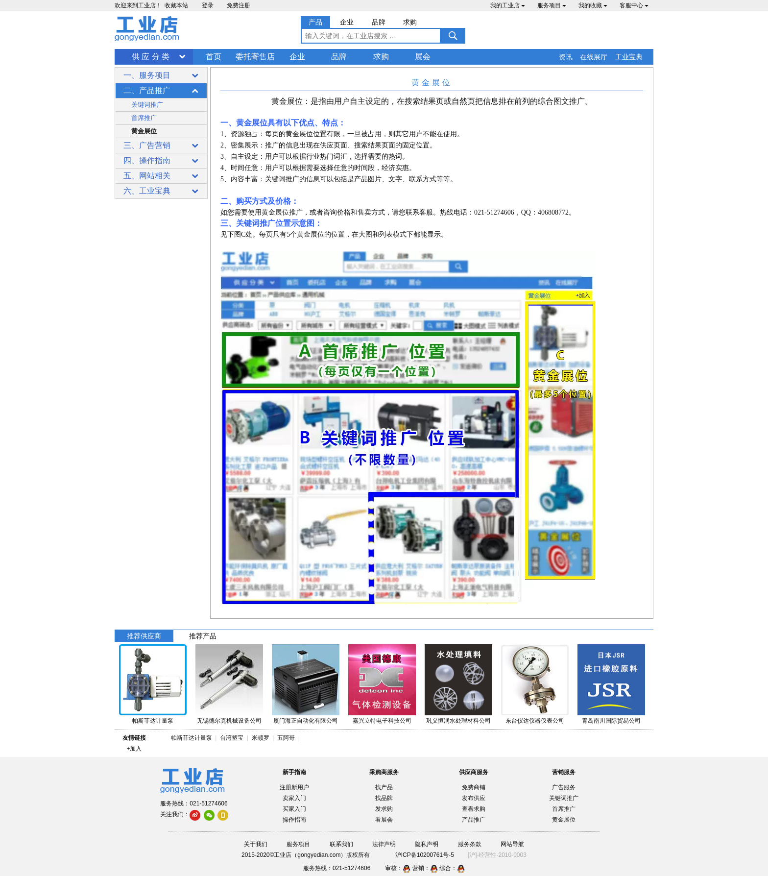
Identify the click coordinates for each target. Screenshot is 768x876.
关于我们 (255, 844)
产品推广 (473, 819)
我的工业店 (507, 5)
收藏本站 (176, 5)
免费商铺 (473, 787)
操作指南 (294, 819)
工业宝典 (629, 57)
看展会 (384, 819)
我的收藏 (592, 5)
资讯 (566, 57)
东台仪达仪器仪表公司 (534, 720)
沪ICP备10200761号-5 (424, 855)
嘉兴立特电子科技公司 (382, 720)
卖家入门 (294, 798)
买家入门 (294, 808)
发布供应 (473, 798)
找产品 (384, 787)
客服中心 (634, 5)
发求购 (384, 808)
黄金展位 (144, 131)
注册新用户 (294, 787)
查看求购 (473, 808)
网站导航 (512, 844)
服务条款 (469, 844)
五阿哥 (286, 737)
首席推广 (144, 118)
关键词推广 (147, 104)
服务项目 (551, 5)
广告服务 (564, 787)
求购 (381, 56)
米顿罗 (262, 737)
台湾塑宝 (231, 737)
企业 (297, 56)
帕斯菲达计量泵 (152, 720)
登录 (208, 5)
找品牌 (384, 798)
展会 (423, 56)
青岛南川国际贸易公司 (611, 720)
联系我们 (341, 844)
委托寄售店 (255, 56)
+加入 (134, 748)
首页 (213, 56)
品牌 (339, 56)
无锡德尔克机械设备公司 (229, 720)
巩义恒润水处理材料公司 (458, 720)
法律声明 (384, 844)
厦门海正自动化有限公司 (305, 720)
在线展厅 (593, 57)
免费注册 (238, 5)
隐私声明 (426, 844)
